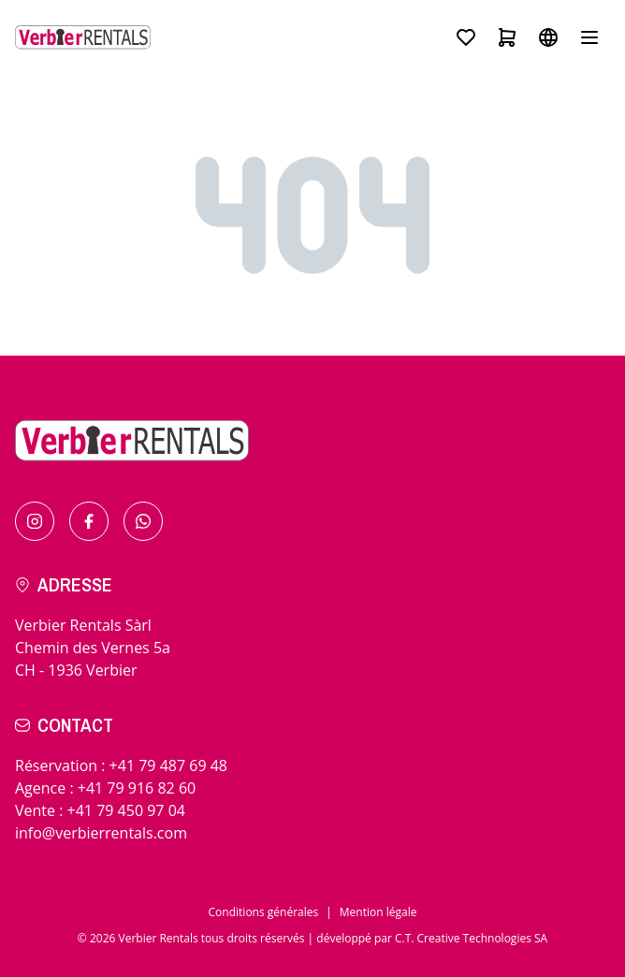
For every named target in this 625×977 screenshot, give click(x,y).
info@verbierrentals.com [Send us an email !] (101, 833)
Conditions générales (264, 912)
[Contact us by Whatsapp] (143, 521)
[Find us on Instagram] (34, 521)
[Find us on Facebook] (89, 521)
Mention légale (378, 912)
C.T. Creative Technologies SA (471, 938)
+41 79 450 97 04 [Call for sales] (126, 810)
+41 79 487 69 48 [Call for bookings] (168, 765)
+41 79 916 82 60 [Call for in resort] (137, 788)
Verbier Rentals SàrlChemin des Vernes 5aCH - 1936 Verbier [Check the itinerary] (92, 647)
